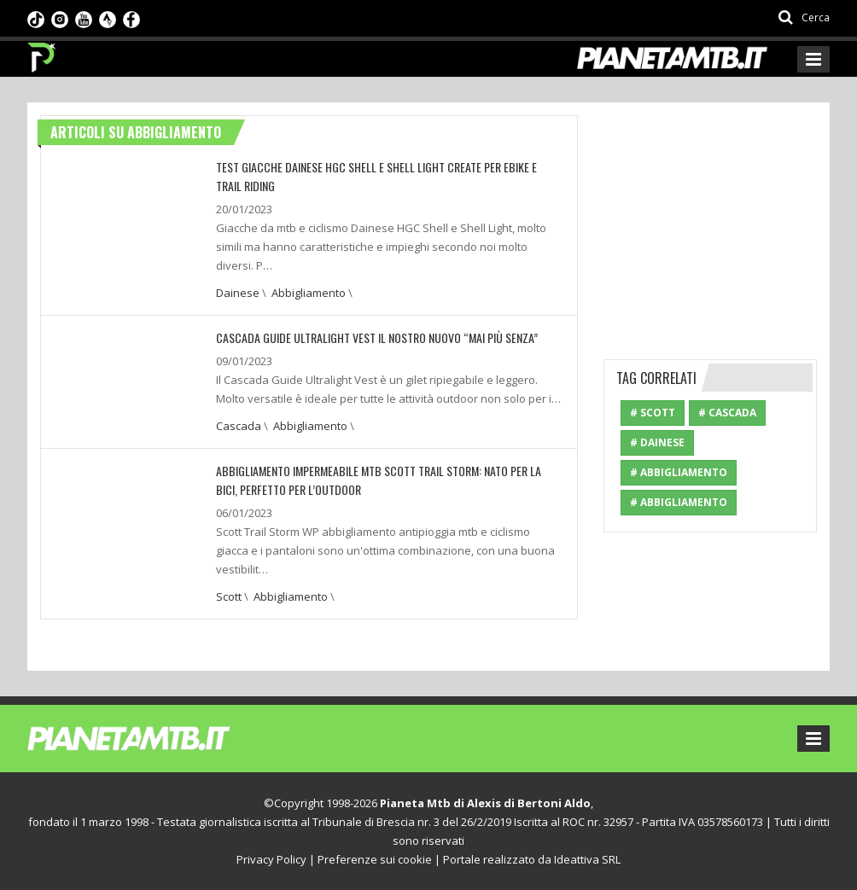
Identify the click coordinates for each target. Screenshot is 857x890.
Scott (229, 596)
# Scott (652, 412)
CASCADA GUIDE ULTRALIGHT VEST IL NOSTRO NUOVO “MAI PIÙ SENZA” (377, 337)
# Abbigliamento (678, 472)
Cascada (238, 425)
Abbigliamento (308, 292)
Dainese (237, 292)
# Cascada (727, 412)
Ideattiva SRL (587, 859)
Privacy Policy (271, 859)
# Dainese (657, 442)
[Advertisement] (730, 222)
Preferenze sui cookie (375, 859)
